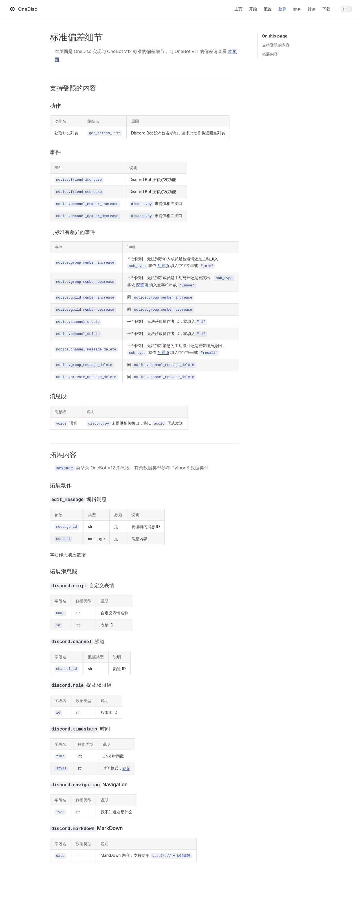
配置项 (163, 265)
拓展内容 (270, 54)
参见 (126, 768)
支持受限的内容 (276, 45)
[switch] (346, 9)
